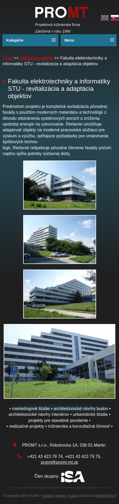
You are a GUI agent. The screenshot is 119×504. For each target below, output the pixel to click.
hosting (73, 496)
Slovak (115, 18)
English (105, 18)
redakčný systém (54, 496)
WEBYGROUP (106, 496)
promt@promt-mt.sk (59, 462)
